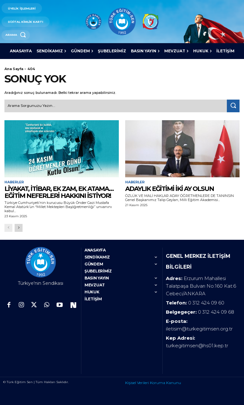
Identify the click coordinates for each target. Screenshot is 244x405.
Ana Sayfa (13, 69)
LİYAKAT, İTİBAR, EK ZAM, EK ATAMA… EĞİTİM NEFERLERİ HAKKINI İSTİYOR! (58, 191)
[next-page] (19, 227)
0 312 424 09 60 (206, 300)
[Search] (233, 105)
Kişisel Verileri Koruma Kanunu (153, 379)
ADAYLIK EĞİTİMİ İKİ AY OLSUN (169, 188)
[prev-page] (8, 227)
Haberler (14, 182)
